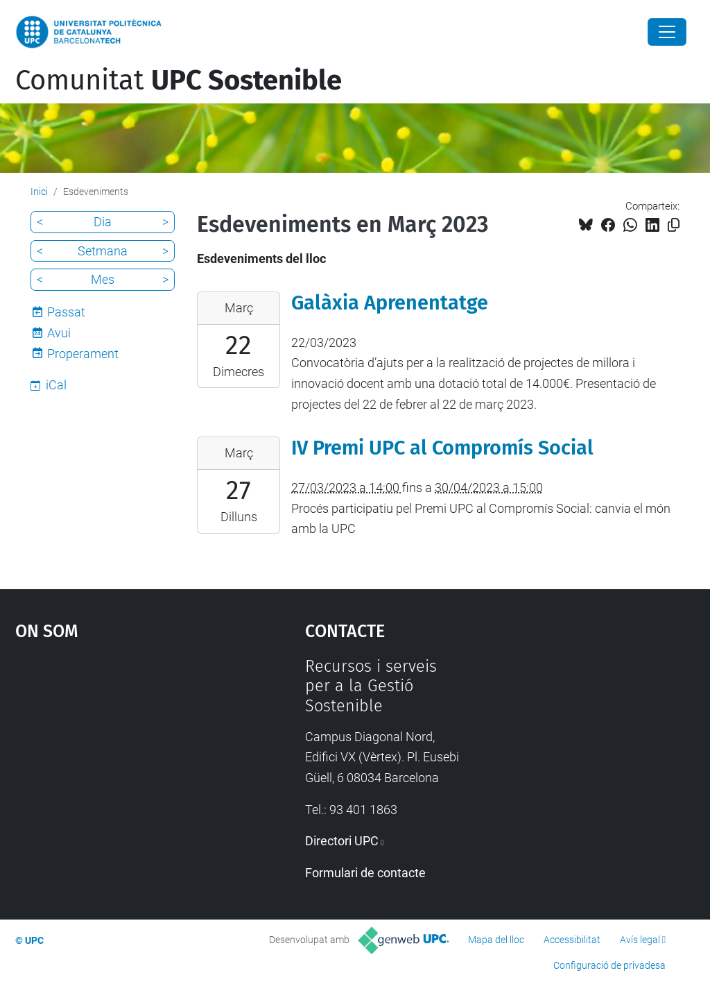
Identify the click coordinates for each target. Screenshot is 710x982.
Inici (39, 191)
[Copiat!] (673, 225)
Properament (83, 353)
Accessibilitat (572, 939)
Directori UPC (342, 840)
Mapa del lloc (496, 939)
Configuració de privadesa (609, 965)
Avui (59, 332)
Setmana (103, 251)
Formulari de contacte (365, 872)
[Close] (667, 32)
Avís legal (640, 939)
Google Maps (123, 761)
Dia (103, 221)
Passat (66, 312)
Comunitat (178, 80)
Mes (102, 279)
